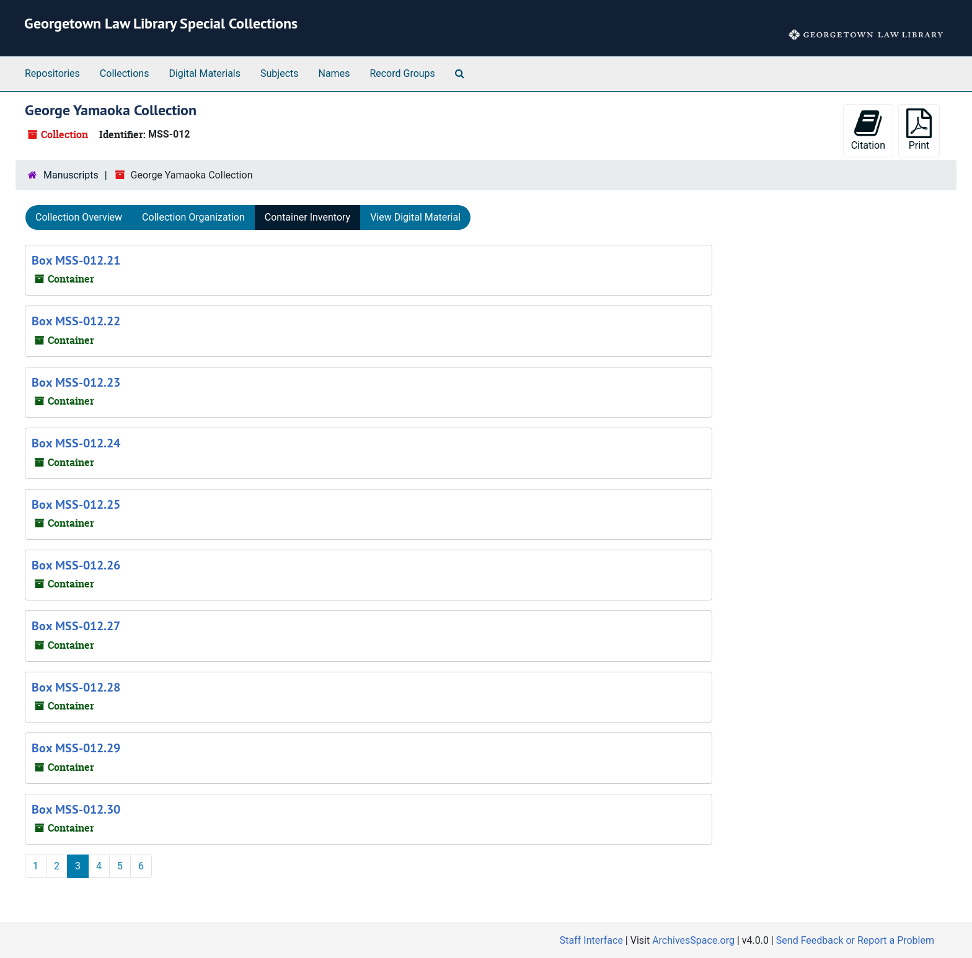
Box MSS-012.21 (76, 260)
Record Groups (402, 73)
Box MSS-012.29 (76, 748)
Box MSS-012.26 (76, 565)
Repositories (52, 73)
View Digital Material (415, 217)
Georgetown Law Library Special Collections (161, 23)
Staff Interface (591, 940)
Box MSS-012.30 (76, 809)
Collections (124, 73)
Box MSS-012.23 (76, 382)
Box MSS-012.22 (76, 321)
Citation (868, 129)
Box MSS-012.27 (76, 626)
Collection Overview (78, 217)
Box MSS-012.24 (76, 443)
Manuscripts (71, 175)
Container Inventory (307, 217)
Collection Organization (193, 217)
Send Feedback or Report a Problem (855, 940)
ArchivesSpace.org (693, 940)
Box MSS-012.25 (76, 504)
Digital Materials (205, 73)
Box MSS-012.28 (76, 687)
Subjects (279, 73)
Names (334, 73)
